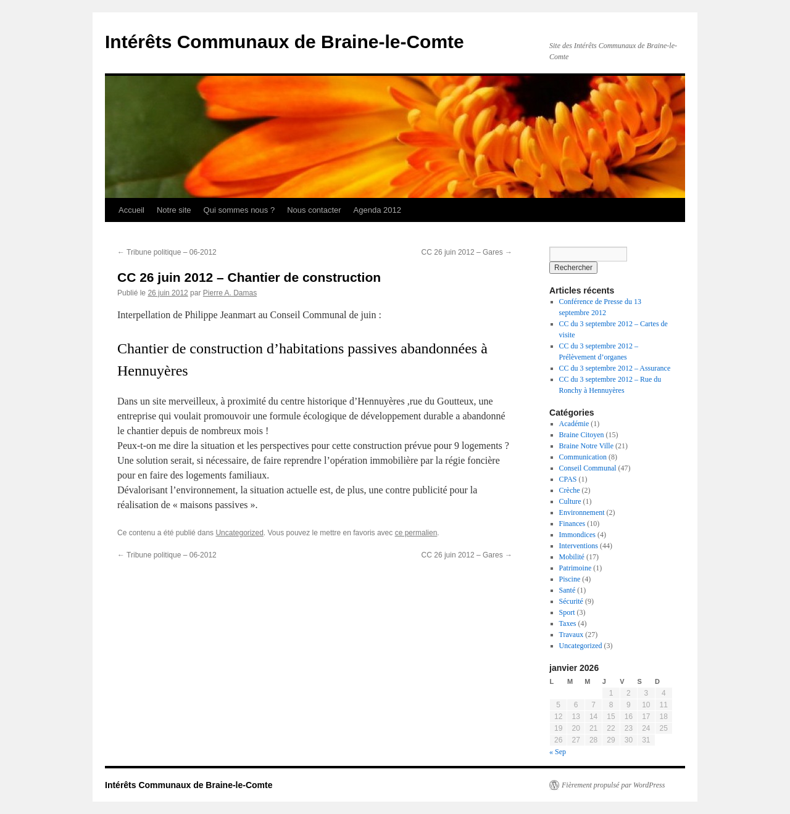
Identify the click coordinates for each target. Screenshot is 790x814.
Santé (567, 590)
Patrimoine (575, 568)
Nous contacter (314, 210)
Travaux (571, 634)
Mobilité (571, 557)
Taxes (567, 623)
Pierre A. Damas (230, 293)
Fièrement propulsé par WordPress (613, 785)
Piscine (570, 579)
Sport (567, 612)
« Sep (557, 751)
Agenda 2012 (377, 210)
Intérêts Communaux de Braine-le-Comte (284, 41)
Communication (583, 457)
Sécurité (571, 601)
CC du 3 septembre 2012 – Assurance (615, 368)
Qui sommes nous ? (239, 210)
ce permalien (416, 532)
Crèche (569, 490)
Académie (574, 423)
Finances (572, 523)
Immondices (577, 534)
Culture (570, 501)
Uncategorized (239, 532)
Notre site (174, 210)
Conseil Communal (588, 468)
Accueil (131, 210)
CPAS (568, 479)
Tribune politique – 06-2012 (167, 252)
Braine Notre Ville (586, 446)
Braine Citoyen (581, 434)
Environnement (582, 512)
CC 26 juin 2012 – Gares (467, 252)
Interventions (578, 545)
